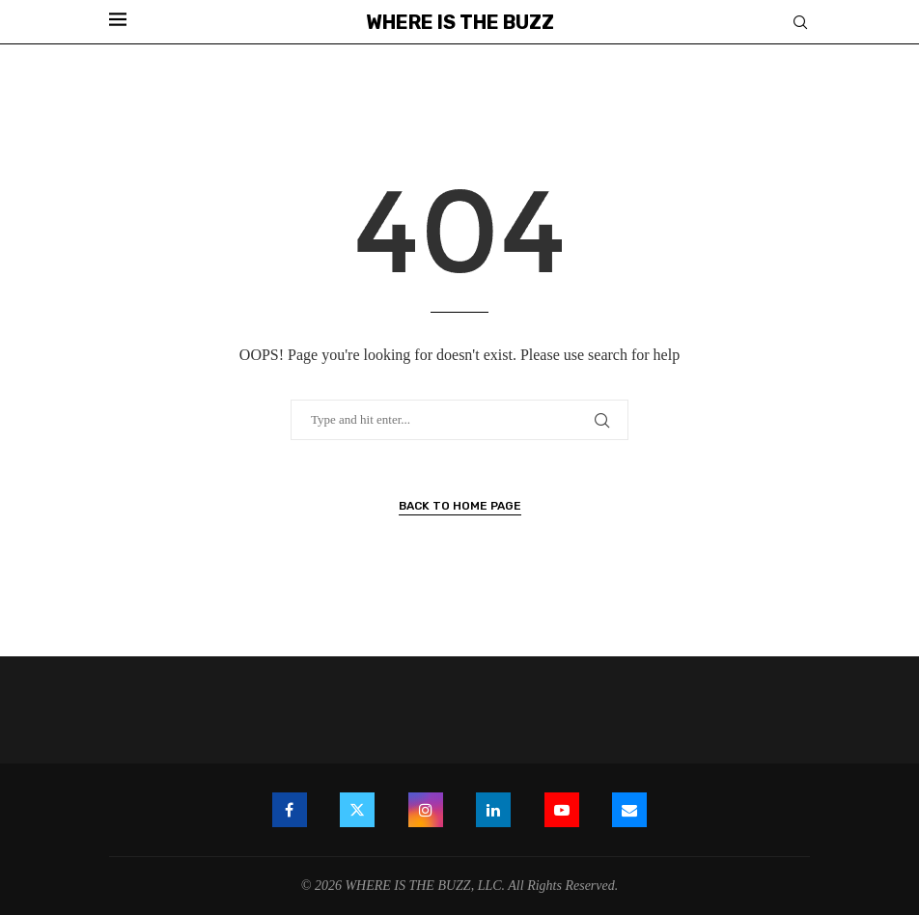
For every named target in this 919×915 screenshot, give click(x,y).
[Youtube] (561, 809)
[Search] (800, 23)
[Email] (629, 809)
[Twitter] (357, 809)
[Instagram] (425, 809)
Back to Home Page (460, 506)
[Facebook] (289, 809)
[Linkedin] (493, 809)
